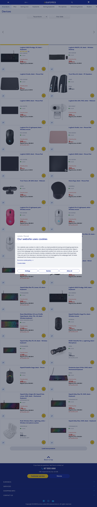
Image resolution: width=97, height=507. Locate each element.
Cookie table (21, 263)
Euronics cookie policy (25, 260)
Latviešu (20, 236)
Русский (26, 236)
